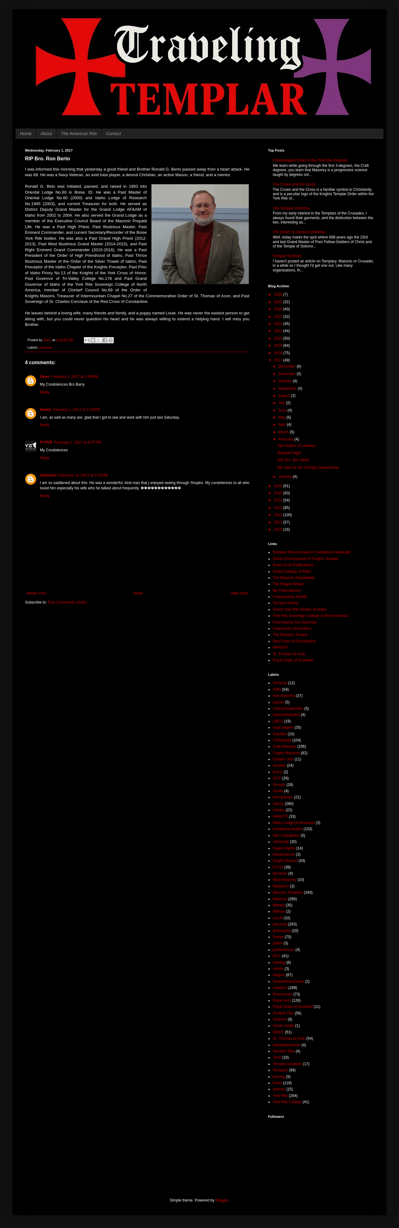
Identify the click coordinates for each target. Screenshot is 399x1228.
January (285, 476)
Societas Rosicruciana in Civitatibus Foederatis (312, 552)
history (278, 804)
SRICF (278, 1032)
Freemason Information (292, 628)
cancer (278, 702)
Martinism (281, 886)
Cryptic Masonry (286, 753)
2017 (278, 360)
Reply (45, 392)
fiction (277, 772)
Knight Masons (285, 861)
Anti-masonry (284, 696)
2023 (278, 316)
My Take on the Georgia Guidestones (308, 467)
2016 (278, 486)
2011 (278, 522)
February (286, 439)
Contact (113, 133)
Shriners (280, 1019)
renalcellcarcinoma (288, 981)
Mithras (279, 911)
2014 (278, 500)
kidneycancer (284, 854)
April (282, 424)
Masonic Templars (288, 892)
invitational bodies (287, 829)
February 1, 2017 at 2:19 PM (76, 409)
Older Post (239, 593)
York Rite (280, 1096)
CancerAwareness (288, 708)
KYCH (278, 867)
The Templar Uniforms (291, 208)
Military (279, 905)
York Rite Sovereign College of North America (310, 616)
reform (278, 969)
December (287, 366)
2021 (278, 331)
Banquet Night (289, 453)
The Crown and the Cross (294, 184)
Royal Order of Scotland (293, 660)
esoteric (279, 765)
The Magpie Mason (289, 584)
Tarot (277, 1057)
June (282, 410)
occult (277, 918)
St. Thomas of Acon (289, 654)
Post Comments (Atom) (67, 602)
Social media (283, 1025)
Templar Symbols (287, 256)
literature (280, 873)
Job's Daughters (286, 835)
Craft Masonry (284, 746)
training (279, 1077)
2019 (278, 345)
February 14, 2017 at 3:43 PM (83, 475)
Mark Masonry (284, 879)
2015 (278, 493)
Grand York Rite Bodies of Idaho (299, 609)
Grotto (278, 791)
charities (280, 734)
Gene (44, 376)
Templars (280, 1070)
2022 (278, 324)
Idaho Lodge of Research (294, 823)
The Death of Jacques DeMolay (299, 232)
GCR (277, 778)
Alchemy (280, 683)
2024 (278, 309)
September (288, 388)
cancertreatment (286, 715)
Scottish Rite (283, 1013)
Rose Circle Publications (293, 565)
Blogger (221, 1200)
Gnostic (279, 785)
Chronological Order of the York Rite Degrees (310, 160)
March (284, 432)
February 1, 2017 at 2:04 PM (74, 376)
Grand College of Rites (291, 571)
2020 (278, 338)
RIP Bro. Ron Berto (293, 460)
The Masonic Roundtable (293, 578)
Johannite (281, 842)
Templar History (286, 603)
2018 (278, 353)
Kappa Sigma (284, 848)
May (282, 417)
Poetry (278, 937)
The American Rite (79, 133)
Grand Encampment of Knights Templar (305, 559)
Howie (45, 409)
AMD (277, 689)
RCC (277, 956)
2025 (278, 302)
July (282, 403)
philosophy (282, 931)
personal (45, 347)
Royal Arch (282, 1000)
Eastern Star (283, 759)
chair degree (283, 727)
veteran (279, 1089)
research (280, 988)
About (46, 133)
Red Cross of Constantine (294, 641)
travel (277, 1083)
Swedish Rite (284, 1051)
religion (279, 975)
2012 (278, 515)
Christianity (282, 740)
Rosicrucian (282, 994)
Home (25, 133)
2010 (278, 529)
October (285, 381)
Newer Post (36, 593)
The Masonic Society (290, 635)
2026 (278, 294)
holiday (279, 810)
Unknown (48, 475)
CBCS (278, 721)
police (277, 943)
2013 (278, 508)
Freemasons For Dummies (295, 622)
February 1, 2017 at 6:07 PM (77, 442)
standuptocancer (286, 1045)
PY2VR (46, 442)
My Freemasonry (287, 590)
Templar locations (287, 1064)
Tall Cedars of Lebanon (296, 446)
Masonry (280, 899)
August (284, 395)
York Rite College (287, 1102)
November (287, 374)
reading (279, 962)
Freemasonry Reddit (290, 597)
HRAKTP (280, 647)
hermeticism (283, 797)
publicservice (283, 950)
